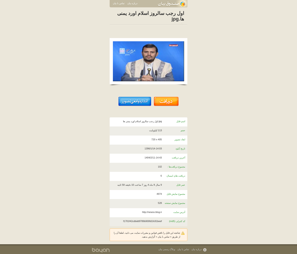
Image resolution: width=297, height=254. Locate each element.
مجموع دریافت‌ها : (176, 166)
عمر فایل (180, 185)
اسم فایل (180, 121)
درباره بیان (132, 3)
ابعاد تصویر (179, 139)
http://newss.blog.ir (152, 212)
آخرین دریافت (178, 157)
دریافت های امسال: (175, 175)
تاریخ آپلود (180, 148)
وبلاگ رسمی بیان (166, 249)
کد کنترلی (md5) (177, 221)
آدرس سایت (179, 212)
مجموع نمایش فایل (176, 194)
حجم (183, 130)
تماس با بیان (119, 3)
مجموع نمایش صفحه (175, 203)
